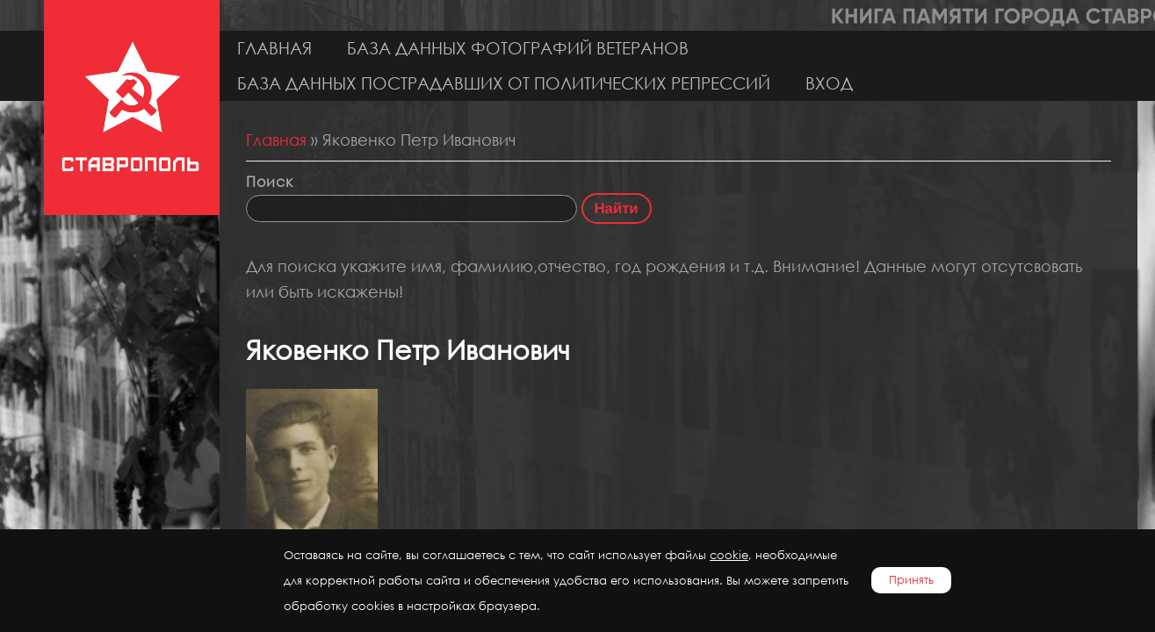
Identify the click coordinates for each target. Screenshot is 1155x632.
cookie (729, 555)
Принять (911, 579)
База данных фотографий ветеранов (518, 48)
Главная (274, 48)
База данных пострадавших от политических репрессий (503, 83)
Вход (829, 83)
